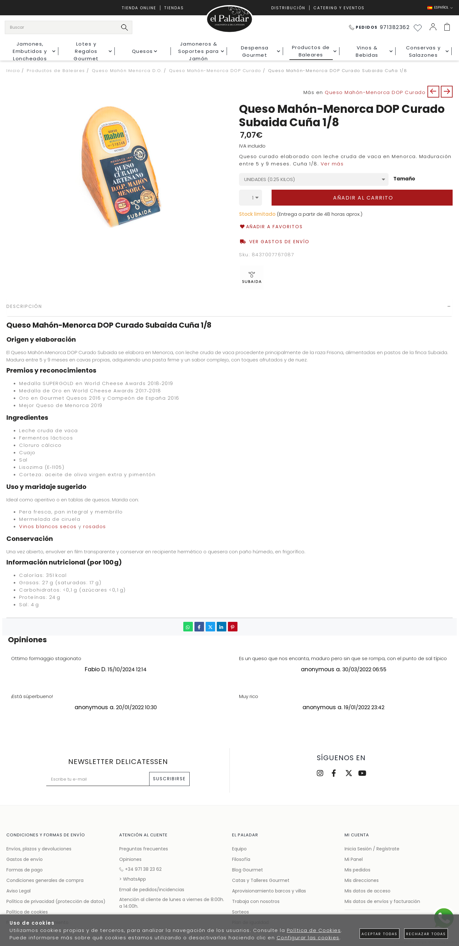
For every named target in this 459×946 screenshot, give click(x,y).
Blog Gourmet (247, 870)
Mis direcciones (362, 880)
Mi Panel (354, 859)
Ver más (332, 163)
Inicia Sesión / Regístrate (372, 849)
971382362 (379, 27)
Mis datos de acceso (367, 891)
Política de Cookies (314, 930)
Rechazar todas (426, 933)
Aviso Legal (18, 891)
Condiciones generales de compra (45, 880)
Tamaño (404, 179)
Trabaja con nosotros (256, 901)
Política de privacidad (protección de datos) (56, 901)
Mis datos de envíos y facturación (382, 901)
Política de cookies (27, 912)
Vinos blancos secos (48, 526)
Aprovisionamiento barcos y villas (269, 891)
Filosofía (241, 859)
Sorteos (240, 912)
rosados (94, 526)
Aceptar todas (379, 933)
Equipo (239, 849)
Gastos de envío (24, 859)
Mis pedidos (357, 870)
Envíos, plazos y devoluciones (38, 849)
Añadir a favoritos (271, 226)
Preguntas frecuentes (143, 849)
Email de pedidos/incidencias (151, 889)
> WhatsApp (132, 879)
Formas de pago (24, 870)
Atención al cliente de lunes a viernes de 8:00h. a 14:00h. (171, 902)
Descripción (24, 306)
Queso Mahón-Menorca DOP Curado (375, 92)
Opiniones (130, 859)
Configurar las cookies (308, 937)
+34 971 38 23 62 (140, 869)
